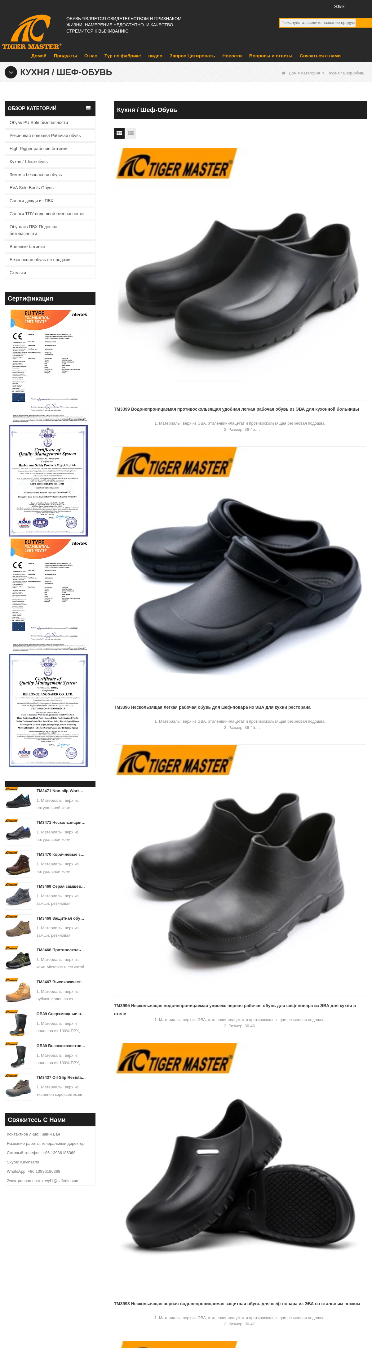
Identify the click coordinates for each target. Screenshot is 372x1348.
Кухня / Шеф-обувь (29, 161)
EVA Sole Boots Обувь (32, 187)
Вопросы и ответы (270, 55)
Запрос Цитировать (192, 55)
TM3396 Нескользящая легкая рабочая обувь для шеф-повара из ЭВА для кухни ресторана (238, 241)
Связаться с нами (320, 55)
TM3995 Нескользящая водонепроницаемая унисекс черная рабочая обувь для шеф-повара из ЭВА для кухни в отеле (326, 241)
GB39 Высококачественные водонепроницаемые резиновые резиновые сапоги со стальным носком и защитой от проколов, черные (61, 1045)
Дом (289, 73)
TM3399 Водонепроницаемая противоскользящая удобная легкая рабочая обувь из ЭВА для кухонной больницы (153, 241)
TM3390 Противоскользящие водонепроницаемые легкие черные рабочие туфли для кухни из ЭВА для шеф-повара (153, 494)
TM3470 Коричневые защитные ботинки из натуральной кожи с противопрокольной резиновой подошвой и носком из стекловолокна (61, 854)
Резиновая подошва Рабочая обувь (45, 135)
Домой (38, 55)
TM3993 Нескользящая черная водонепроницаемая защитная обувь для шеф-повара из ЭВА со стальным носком (150, 368)
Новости (232, 55)
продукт (126, 1268)
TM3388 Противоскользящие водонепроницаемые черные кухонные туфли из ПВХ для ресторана (232, 494)
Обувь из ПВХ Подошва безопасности (33, 230)
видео (155, 55)
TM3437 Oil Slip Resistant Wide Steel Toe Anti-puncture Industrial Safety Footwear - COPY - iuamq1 (61, 1077)
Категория (310, 73)
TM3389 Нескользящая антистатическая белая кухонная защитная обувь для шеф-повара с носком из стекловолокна (324, 368)
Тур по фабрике (122, 55)
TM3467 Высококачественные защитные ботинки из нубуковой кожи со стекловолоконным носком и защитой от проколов (61, 982)
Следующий (229, 673)
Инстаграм (319, 6)
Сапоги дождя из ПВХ (31, 200)
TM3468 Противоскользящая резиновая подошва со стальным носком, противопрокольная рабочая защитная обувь (61, 950)
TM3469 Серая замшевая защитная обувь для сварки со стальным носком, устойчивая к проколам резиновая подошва (61, 886)
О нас (90, 55)
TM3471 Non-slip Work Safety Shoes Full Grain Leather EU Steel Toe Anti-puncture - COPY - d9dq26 (61, 790)
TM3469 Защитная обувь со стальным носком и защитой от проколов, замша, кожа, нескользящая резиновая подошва (61, 918)
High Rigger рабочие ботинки (39, 148)
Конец (254, 673)
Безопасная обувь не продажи (40, 259)
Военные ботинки (27, 246)
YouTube (296, 6)
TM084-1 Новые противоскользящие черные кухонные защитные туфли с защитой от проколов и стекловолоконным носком (241, 621)
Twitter (307, 6)
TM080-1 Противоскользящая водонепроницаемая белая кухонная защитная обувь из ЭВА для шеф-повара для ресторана (240, 368)
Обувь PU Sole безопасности (39, 122)
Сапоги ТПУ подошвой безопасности (47, 213)
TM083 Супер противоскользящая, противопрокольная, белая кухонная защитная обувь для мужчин (154, 621)
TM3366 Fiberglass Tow (311, 489)
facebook (284, 6)
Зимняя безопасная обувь (36, 174)
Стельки (18, 272)
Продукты (65, 55)
